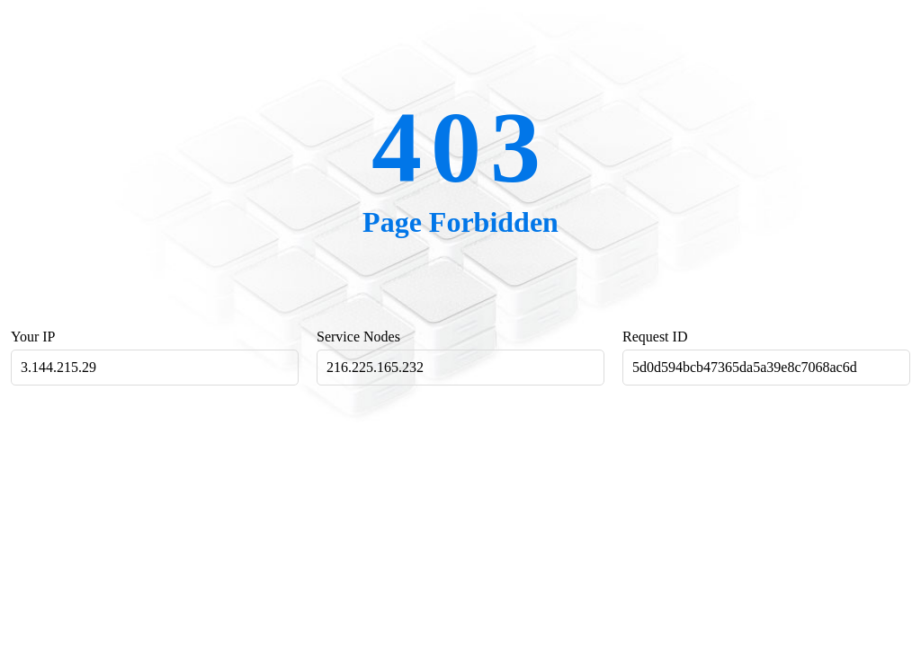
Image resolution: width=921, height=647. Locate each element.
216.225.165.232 (375, 367)
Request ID (654, 336)
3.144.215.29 (58, 367)
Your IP (33, 336)
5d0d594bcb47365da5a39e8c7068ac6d (744, 367)
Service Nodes (358, 336)
